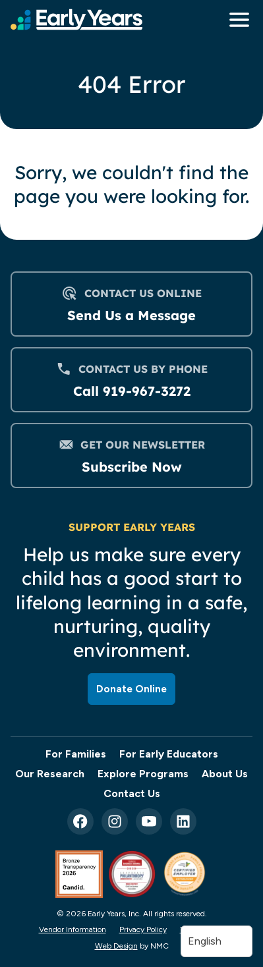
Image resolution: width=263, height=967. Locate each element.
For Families (75, 754)
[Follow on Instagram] (115, 821)
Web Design (116, 946)
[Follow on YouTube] (149, 821)
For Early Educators (168, 754)
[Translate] (216, 941)
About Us (225, 773)
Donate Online (131, 688)
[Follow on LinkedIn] (183, 821)
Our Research (49, 773)
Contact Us (131, 793)
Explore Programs (143, 773)
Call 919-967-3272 (131, 391)
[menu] (235, 19)
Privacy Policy (143, 929)
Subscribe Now (132, 466)
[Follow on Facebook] (80, 821)
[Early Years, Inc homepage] (76, 19)
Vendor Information (72, 929)
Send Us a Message (131, 315)
